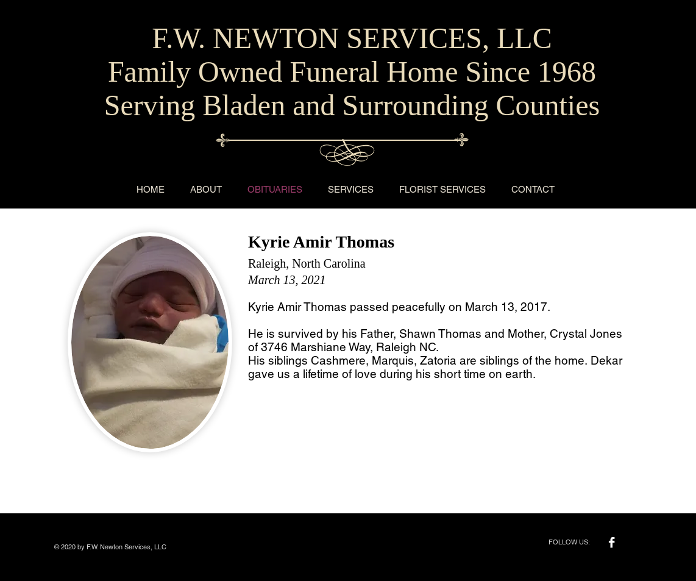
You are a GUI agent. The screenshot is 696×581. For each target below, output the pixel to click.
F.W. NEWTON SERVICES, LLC (352, 38)
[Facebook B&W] (612, 542)
